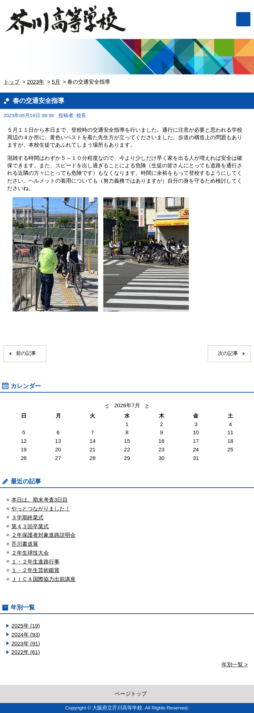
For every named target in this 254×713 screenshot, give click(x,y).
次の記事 (228, 353)
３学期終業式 (27, 517)
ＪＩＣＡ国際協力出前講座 (43, 579)
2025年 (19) (25, 626)
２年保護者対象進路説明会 (43, 535)
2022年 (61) (25, 652)
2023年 (36, 82)
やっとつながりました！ (40, 508)
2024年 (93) (25, 634)
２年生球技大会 (30, 553)
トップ (12, 82)
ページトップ (131, 694)
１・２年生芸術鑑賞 (35, 570)
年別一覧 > (235, 664)
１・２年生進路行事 (35, 562)
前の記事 (26, 353)
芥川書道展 (24, 544)
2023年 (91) (25, 643)
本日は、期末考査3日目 (39, 500)
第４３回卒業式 (30, 526)
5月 (56, 82)
